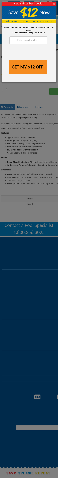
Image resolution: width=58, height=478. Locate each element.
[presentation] (32, 52)
